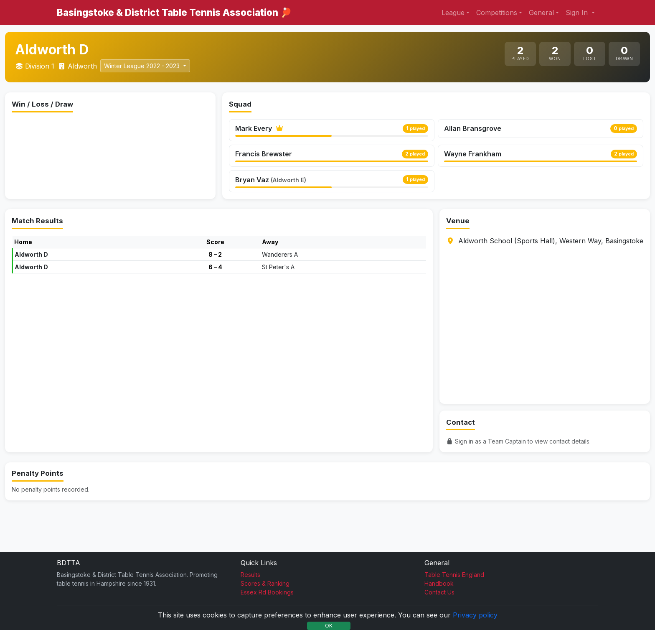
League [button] (453, 12)
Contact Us (439, 592)
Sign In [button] (578, 12)
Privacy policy (475, 615)
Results (250, 574)
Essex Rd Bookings (267, 592)
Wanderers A (280, 289)
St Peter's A (278, 302)
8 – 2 (215, 289)
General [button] (541, 12)
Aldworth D (31, 289)
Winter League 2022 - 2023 (142, 65)
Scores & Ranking (265, 583)
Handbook (439, 583)
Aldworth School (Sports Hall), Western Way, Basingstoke (550, 276)
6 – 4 (215, 302)
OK (329, 625)
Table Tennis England (454, 574)
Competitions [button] (496, 12)
